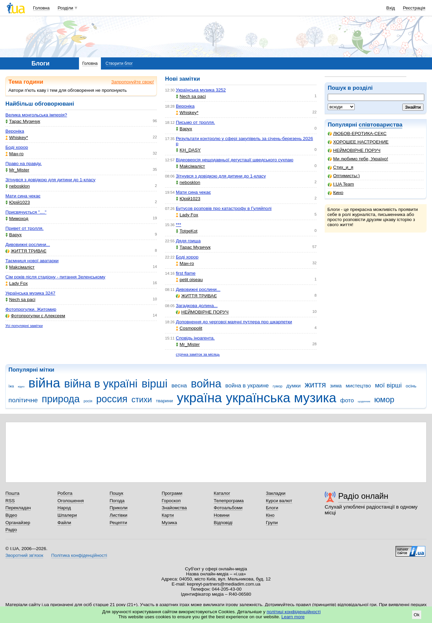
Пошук (117, 493)
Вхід (390, 7)
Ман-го (14, 153)
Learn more (293, 616)
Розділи (65, 7)
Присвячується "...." (26, 212)
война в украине (247, 385)
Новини (222, 515)
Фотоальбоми (228, 507)
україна (199, 397)
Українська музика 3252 (201, 89)
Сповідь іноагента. (195, 338)
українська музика (281, 397)
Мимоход (16, 218)
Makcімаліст (20, 267)
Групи (272, 522)
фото (347, 400)
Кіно (270, 515)
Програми (172, 493)
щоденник (364, 401)
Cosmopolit (189, 328)
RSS (10, 500)
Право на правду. (23, 163)
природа (61, 399)
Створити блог (119, 63)
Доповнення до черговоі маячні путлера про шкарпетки (234, 321)
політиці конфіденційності (294, 611)
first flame (185, 273)
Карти (168, 515)
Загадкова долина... (197, 305)
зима (336, 385)
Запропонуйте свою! (132, 81)
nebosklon (17, 186)
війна (44, 383)
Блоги (272, 507)
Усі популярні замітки (24, 326)
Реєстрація (414, 7)
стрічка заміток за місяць (198, 354)
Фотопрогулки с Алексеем (35, 315)
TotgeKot (186, 231)
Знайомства (174, 507)
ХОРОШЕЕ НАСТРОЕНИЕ (358, 141)
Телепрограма (229, 500)
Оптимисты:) (344, 175)
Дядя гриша (188, 240)
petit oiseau (189, 279)
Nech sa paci (20, 299)
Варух (13, 234)
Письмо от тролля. (195, 122)
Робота (64, 493)
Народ (64, 507)
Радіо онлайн (363, 495)
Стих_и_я (340, 167)
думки (293, 385)
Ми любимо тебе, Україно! (358, 158)
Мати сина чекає (22, 195)
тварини (164, 400)
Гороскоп (171, 500)
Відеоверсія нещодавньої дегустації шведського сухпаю (234, 159)
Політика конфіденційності (79, 555)
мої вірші (388, 385)
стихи (141, 399)
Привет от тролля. (24, 228)
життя (315, 384)
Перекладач (18, 507)
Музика (169, 522)
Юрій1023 (17, 202)
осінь (411, 385)
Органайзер (17, 522)
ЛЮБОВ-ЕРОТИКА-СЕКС (357, 133)
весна (179, 385)
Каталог (222, 493)
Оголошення (70, 500)
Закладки (276, 493)
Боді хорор (16, 147)
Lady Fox (16, 283)
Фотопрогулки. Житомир (30, 309)
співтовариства (381, 124)
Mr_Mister (17, 169)
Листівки (119, 515)
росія (88, 401)
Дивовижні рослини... (27, 244)
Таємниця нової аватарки (32, 260)
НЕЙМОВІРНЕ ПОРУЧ (354, 150)
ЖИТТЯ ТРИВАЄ (26, 250)
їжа (11, 386)
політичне (23, 400)
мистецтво (358, 385)
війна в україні (101, 383)
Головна (41, 7)
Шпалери (67, 515)
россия (112, 399)
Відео (11, 515)
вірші (154, 383)
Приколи (119, 507)
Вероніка (14, 131)
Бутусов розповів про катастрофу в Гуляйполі (224, 208)
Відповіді (223, 522)
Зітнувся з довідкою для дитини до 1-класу (50, 179)
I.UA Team (341, 184)
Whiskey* (16, 137)
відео (21, 386)
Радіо (11, 529)
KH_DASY (188, 150)
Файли (64, 522)
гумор (277, 386)
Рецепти (118, 522)
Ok (417, 614)
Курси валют (279, 500)
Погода (117, 500)
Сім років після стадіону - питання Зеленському (55, 276)
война (206, 383)
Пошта (12, 493)
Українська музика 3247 (30, 293)
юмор (384, 399)
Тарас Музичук (22, 121)
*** (178, 224)
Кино (335, 192)
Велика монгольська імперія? (36, 114)
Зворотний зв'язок (24, 555)
